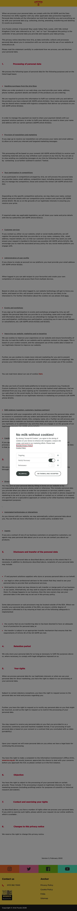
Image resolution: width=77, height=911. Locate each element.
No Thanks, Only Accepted (47, 473)
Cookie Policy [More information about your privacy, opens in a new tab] (21, 448)
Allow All (23, 473)
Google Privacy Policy (24, 445)
